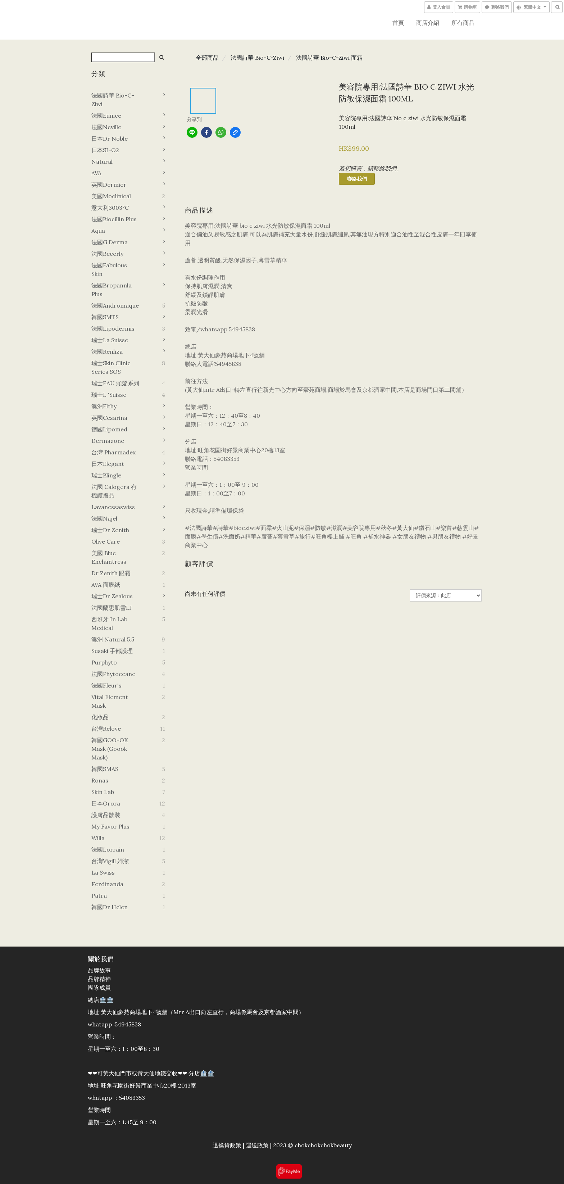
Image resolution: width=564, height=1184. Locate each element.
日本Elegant (107, 463)
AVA (96, 173)
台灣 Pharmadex (113, 452)
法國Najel (104, 518)
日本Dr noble (109, 138)
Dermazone (107, 440)
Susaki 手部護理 (112, 650)
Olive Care (105, 541)
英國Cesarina (109, 417)
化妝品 (100, 717)
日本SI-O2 (105, 150)
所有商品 (462, 22)
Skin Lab (102, 791)
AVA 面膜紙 (105, 584)
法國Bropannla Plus (111, 290)
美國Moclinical (111, 196)
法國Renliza (107, 351)
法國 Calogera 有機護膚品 (114, 491)
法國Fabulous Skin (109, 269)
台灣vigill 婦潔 (110, 861)
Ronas (99, 780)
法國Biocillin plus (114, 219)
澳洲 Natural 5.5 (112, 639)
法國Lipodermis (113, 328)
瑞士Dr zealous (112, 596)
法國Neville (106, 127)
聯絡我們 (357, 179)
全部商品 (207, 57)
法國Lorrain (107, 849)
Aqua (98, 230)
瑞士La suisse (109, 340)
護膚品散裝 (105, 814)
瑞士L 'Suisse (108, 394)
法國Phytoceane (113, 673)
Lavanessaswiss (113, 507)
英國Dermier (108, 184)
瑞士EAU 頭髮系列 (115, 383)
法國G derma (109, 242)
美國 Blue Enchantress (108, 557)
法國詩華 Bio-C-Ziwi (112, 100)
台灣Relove (106, 728)
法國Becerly (107, 253)
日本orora (105, 803)
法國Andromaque (115, 305)
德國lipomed (109, 429)
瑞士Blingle (106, 475)
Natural (102, 161)
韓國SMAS (104, 768)
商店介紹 (427, 22)
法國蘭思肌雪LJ (111, 607)
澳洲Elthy (104, 406)
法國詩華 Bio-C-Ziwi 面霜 (329, 57)
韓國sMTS (105, 317)
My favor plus (110, 826)
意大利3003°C (110, 207)
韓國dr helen (109, 907)
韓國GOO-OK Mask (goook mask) (109, 748)
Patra (99, 895)
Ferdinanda (107, 884)
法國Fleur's (106, 685)
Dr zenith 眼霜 (111, 573)
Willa (98, 837)
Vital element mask (109, 701)
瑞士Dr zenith (110, 530)
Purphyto (104, 662)
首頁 (398, 22)
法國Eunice (106, 115)
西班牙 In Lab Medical (109, 623)
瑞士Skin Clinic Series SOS (111, 367)
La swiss (103, 872)
